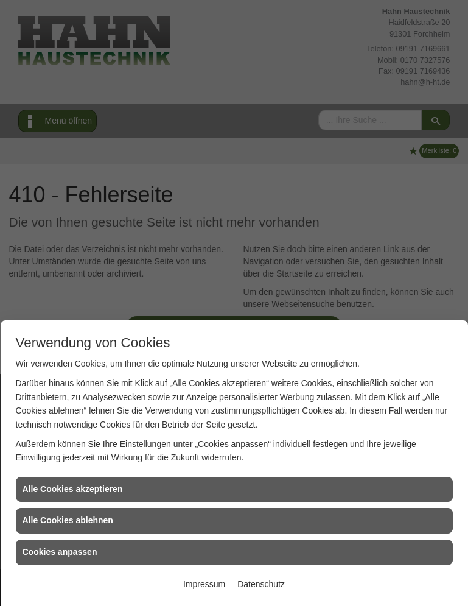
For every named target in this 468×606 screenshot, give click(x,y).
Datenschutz (261, 584)
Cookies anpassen (60, 552)
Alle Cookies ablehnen (68, 520)
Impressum (204, 584)
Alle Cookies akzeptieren (73, 489)
